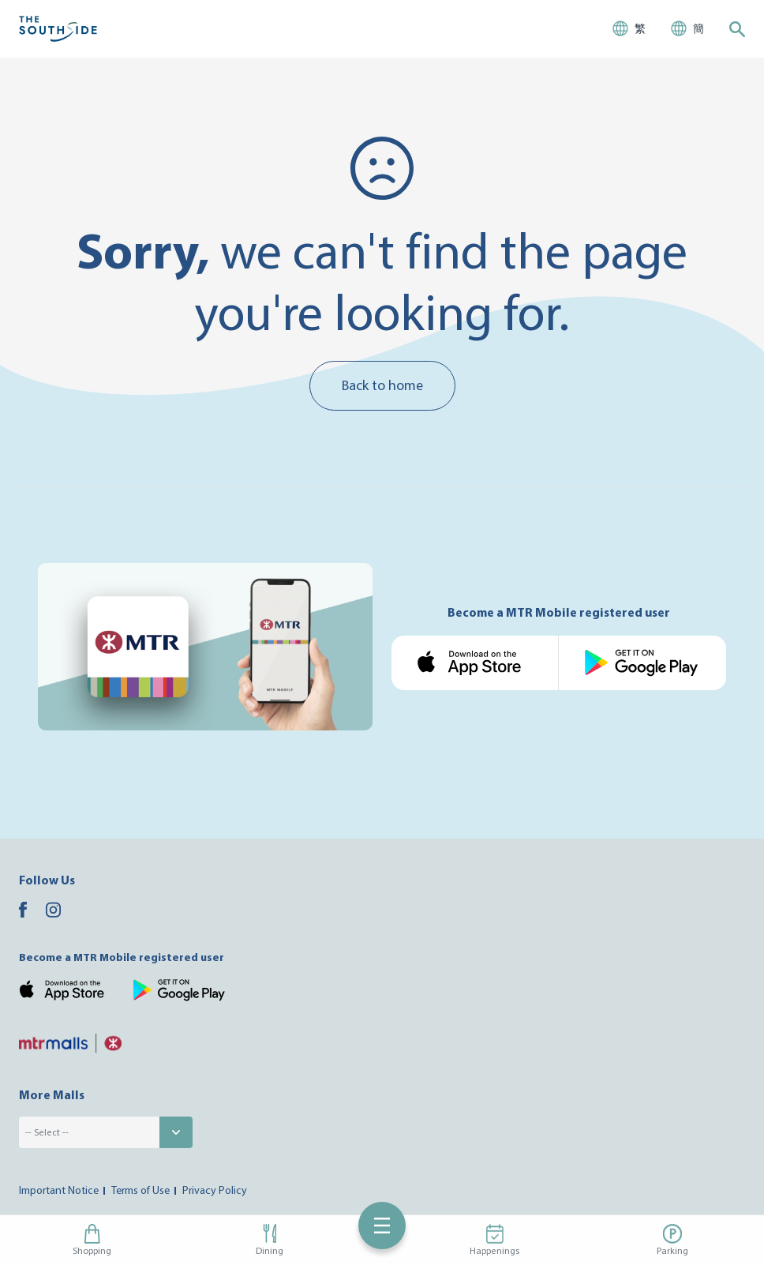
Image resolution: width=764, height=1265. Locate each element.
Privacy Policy (214, 1190)
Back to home (382, 385)
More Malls (51, 1094)
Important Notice (59, 1190)
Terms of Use (140, 1190)
